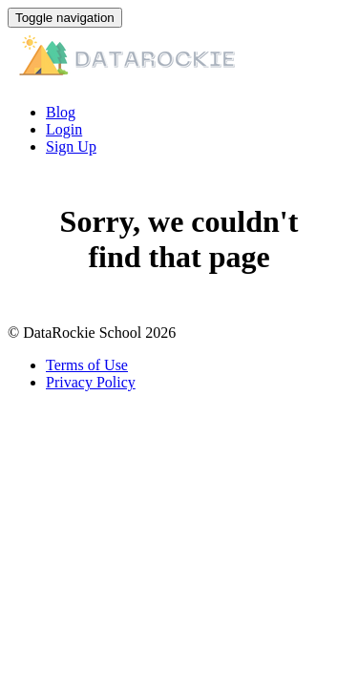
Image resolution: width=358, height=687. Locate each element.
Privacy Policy (91, 382)
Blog (60, 112)
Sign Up (71, 146)
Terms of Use (87, 365)
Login (64, 129)
